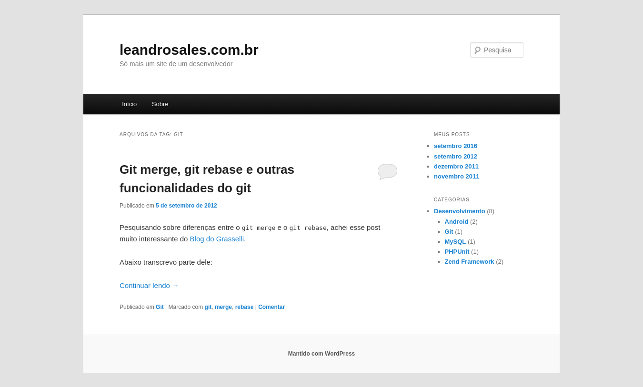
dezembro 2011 (456, 166)
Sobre (160, 104)
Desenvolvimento (459, 211)
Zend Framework (469, 261)
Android (457, 221)
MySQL (455, 241)
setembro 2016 (455, 145)
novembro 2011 (456, 176)
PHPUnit (457, 251)
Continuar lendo (149, 285)
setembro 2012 (455, 156)
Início (129, 104)
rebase (244, 307)
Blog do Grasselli (217, 239)
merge (223, 307)
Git (160, 307)
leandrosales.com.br (189, 50)
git (208, 307)
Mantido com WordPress (321, 353)
